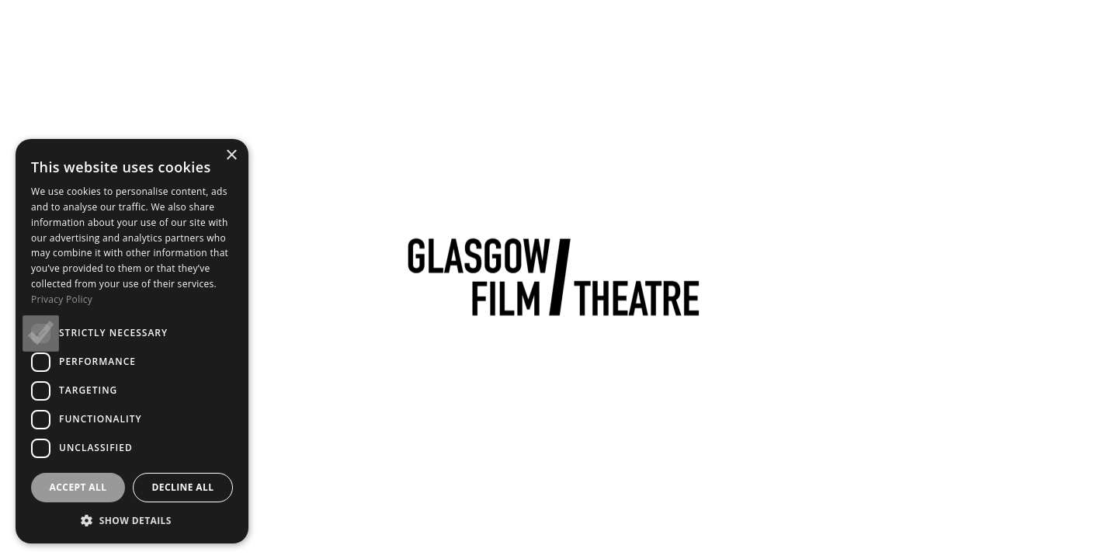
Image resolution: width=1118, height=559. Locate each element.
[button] (132, 520)
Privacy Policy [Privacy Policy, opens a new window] (61, 299)
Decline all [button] (183, 487)
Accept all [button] (78, 487)
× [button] (231, 155)
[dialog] (132, 341)
